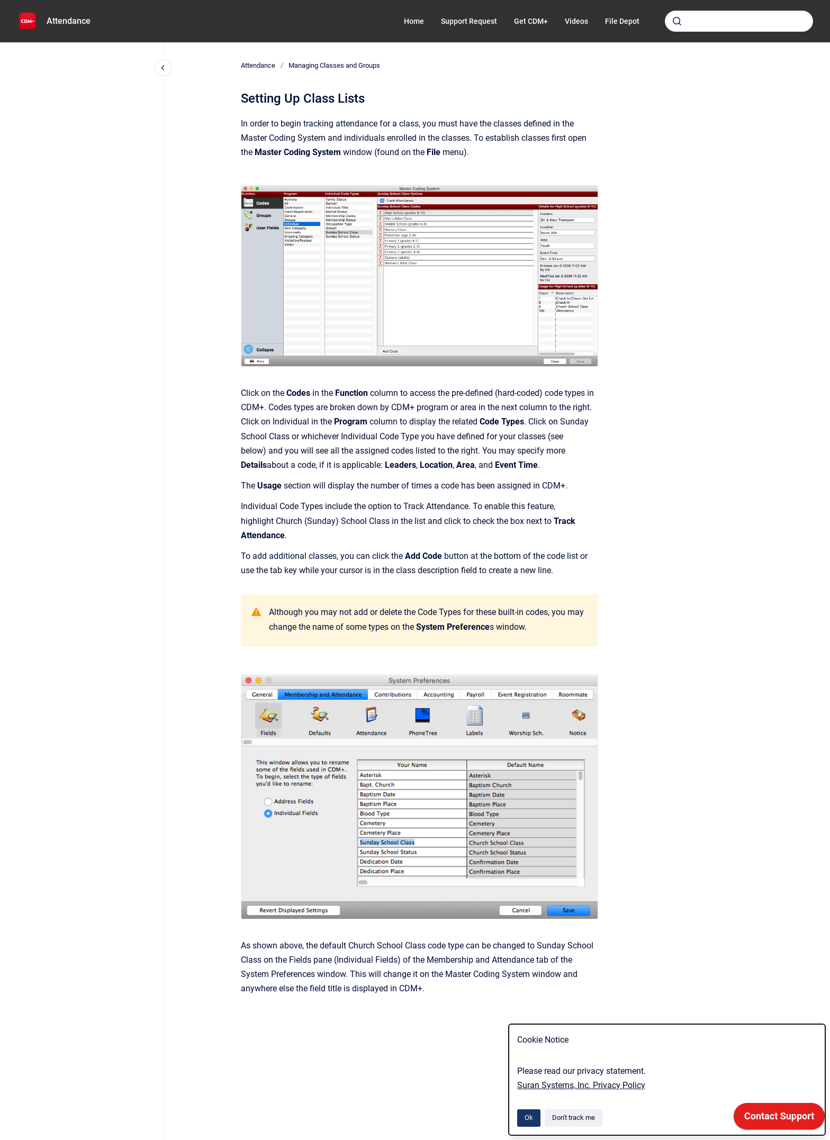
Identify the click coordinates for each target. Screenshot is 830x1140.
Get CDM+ (531, 21)
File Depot (622, 21)
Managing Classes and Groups (334, 65)
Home (414, 21)
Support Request (469, 21)
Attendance (69, 21)
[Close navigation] (163, 67)
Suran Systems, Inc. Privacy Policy (581, 1085)
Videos (576, 21)
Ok (529, 1117)
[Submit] (677, 21)
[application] (779, 1119)
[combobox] (739, 21)
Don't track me (573, 1117)
